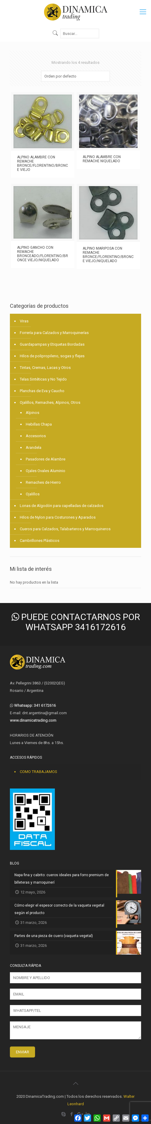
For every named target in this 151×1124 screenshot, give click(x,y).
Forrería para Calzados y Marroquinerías (54, 332)
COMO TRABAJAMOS (38, 771)
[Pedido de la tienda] (75, 76)
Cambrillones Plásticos (39, 540)
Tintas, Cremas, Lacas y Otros (45, 367)
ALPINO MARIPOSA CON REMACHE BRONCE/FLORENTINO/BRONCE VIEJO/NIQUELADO (108, 254)
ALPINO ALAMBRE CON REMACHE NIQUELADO (102, 159)
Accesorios (36, 436)
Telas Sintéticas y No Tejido (43, 379)
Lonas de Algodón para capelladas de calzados (61, 505)
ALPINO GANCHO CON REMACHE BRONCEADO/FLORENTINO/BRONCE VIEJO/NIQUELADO (42, 253)
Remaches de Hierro (43, 482)
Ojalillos (33, 494)
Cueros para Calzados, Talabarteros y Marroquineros (65, 529)
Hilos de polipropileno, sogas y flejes (52, 356)
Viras (24, 321)
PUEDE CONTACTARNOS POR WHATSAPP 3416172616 (75, 622)
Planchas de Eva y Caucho (42, 391)
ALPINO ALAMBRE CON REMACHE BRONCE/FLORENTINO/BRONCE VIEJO (42, 163)
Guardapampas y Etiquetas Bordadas (52, 344)
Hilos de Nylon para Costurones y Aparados (58, 517)
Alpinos (32, 412)
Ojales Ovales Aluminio (45, 471)
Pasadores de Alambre (45, 459)
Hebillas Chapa (39, 424)
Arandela (33, 447)
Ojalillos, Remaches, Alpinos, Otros (50, 402)
